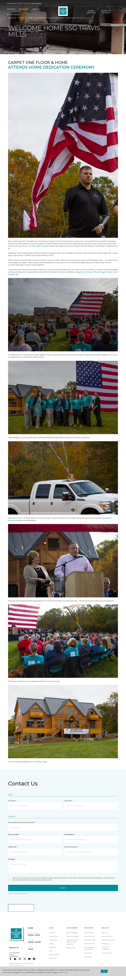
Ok (104, 971)
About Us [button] (36, 9)
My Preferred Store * (71, 847)
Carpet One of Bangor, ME (85, 272)
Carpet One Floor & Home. (24, 963)
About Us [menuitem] (105, 933)
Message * (11, 859)
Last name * (68, 800)
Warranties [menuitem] (88, 953)
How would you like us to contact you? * (21, 822)
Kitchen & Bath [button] (13, 14)
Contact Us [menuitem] (105, 944)
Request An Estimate (106, 12)
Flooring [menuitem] (52, 933)
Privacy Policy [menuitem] (107, 953)
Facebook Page (40, 762)
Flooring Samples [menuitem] (73, 936)
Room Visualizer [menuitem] (72, 933)
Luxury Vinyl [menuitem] (53, 936)
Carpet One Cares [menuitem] (108, 940)
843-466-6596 (36, 3)
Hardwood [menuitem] (52, 940)
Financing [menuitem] (52, 958)
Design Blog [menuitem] (71, 948)
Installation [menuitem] (88, 957)
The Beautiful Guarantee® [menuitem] (89, 948)
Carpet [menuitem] (51, 944)
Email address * (69, 834)
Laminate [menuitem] (52, 947)
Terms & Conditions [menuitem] (105, 948)
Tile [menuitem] (50, 951)
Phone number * (14, 834)
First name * (12, 800)
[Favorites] (117, 12)
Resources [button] (23, 9)
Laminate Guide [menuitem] (89, 940)
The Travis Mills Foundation (39, 246)
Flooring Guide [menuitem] (89, 944)
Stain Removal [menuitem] (89, 933)
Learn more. (63, 972)
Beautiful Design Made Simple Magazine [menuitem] (72, 942)
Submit (63, 888)
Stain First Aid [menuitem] (89, 936)
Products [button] (11, 9)
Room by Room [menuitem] (107, 936)
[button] (115, 12)
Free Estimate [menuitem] (54, 954)
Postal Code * (12, 847)
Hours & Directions (91, 12)
